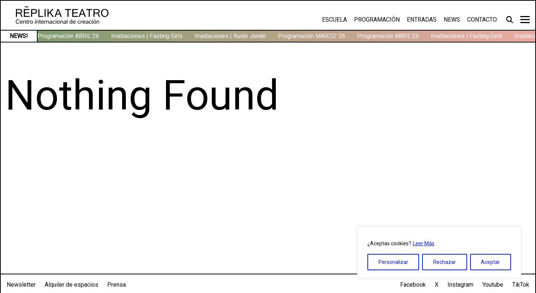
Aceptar (490, 262)
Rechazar (444, 262)
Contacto (482, 19)
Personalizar (393, 262)
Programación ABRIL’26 (69, 36)
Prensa (116, 284)
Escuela (334, 19)
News (452, 19)
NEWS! (19, 36)
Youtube (492, 284)
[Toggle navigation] (525, 19)
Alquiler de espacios (71, 284)
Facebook (413, 284)
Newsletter (21, 284)
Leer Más (423, 243)
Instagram (460, 284)
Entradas (422, 19)
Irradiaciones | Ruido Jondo (231, 36)
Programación (377, 19)
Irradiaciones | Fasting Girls (148, 36)
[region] (439, 252)
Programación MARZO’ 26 (313, 36)
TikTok (520, 284)
